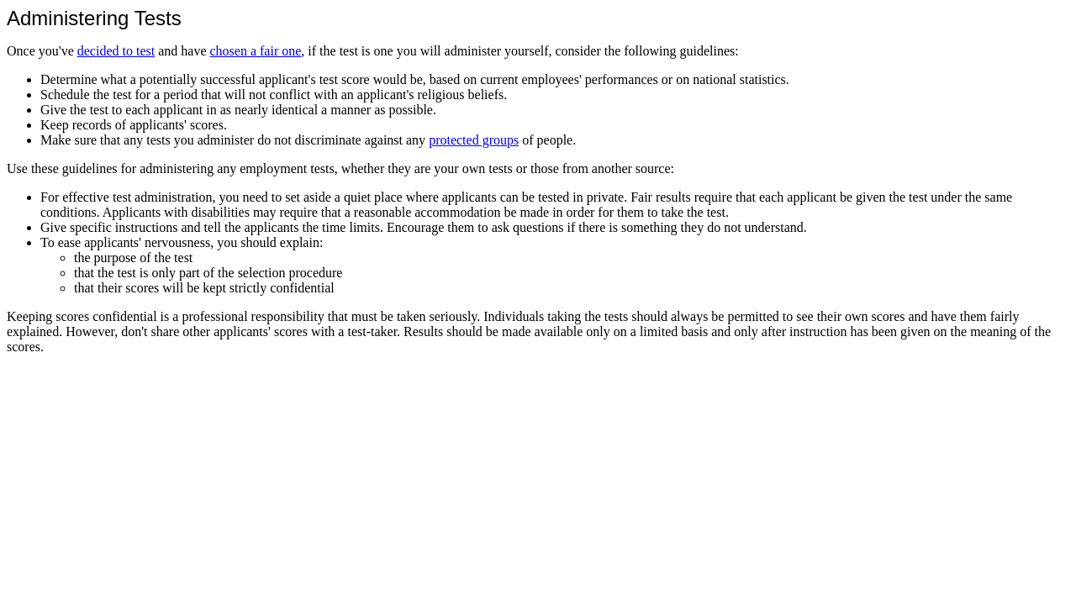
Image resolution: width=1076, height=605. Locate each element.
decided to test (116, 51)
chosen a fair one (255, 51)
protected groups (474, 140)
